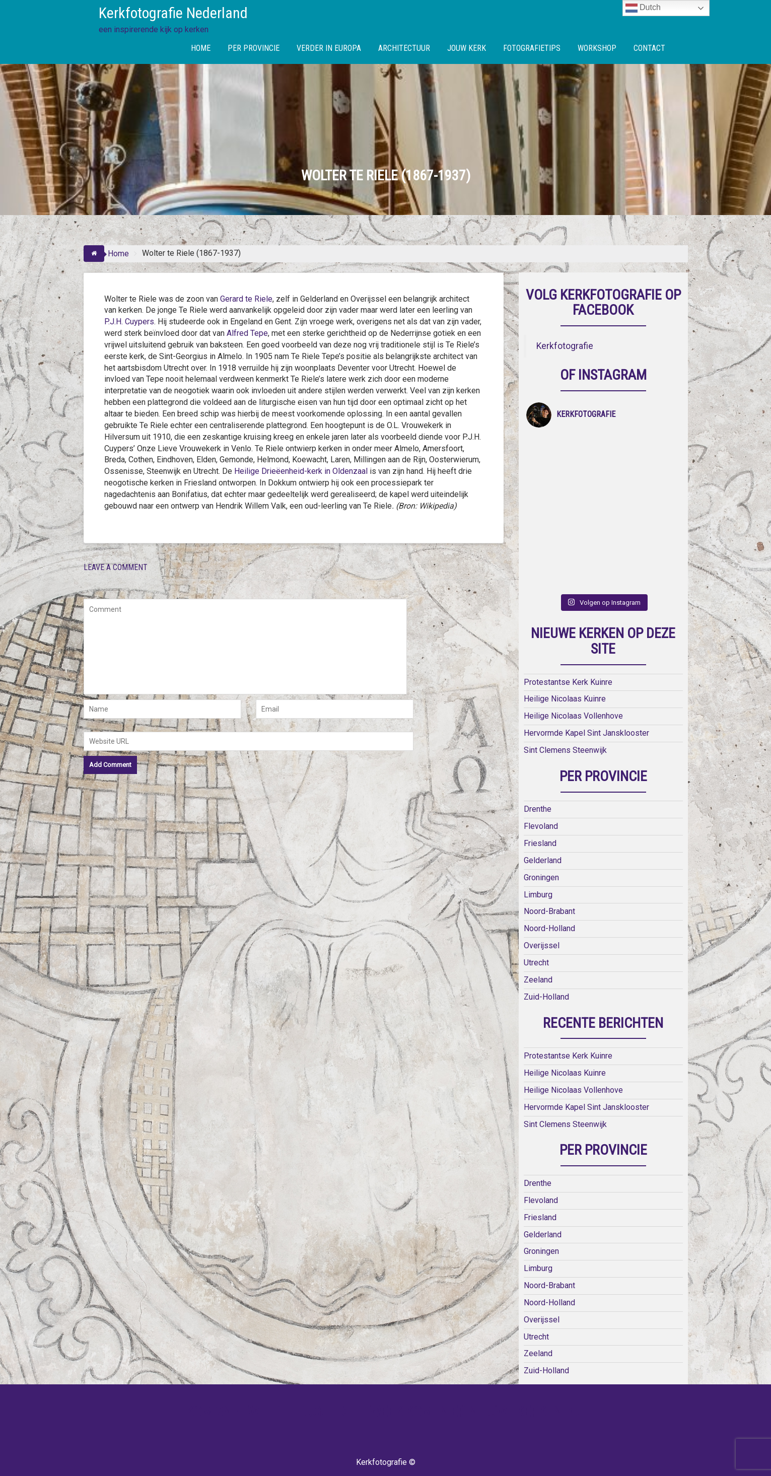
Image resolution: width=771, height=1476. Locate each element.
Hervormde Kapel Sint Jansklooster (586, 694)
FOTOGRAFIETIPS (531, 48)
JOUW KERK (466, 48)
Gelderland (543, 821)
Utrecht (536, 924)
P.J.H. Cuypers (129, 321)
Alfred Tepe (247, 333)
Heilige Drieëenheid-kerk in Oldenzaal (302, 471)
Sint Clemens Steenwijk (565, 711)
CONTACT (649, 48)
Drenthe (537, 771)
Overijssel (541, 907)
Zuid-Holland (546, 958)
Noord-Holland (549, 890)
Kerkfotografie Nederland (173, 13)
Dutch (643, 8)
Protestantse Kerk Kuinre (568, 643)
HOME (201, 48)
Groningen (541, 839)
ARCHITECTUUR (404, 48)
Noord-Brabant (549, 873)
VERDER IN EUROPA (329, 48)
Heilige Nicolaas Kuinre (565, 660)
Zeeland (538, 941)
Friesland (540, 805)
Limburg (538, 856)
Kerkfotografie (564, 346)
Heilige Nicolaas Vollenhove (573, 677)
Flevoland (541, 788)
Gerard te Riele (246, 299)
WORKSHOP (597, 48)
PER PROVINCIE (253, 48)
